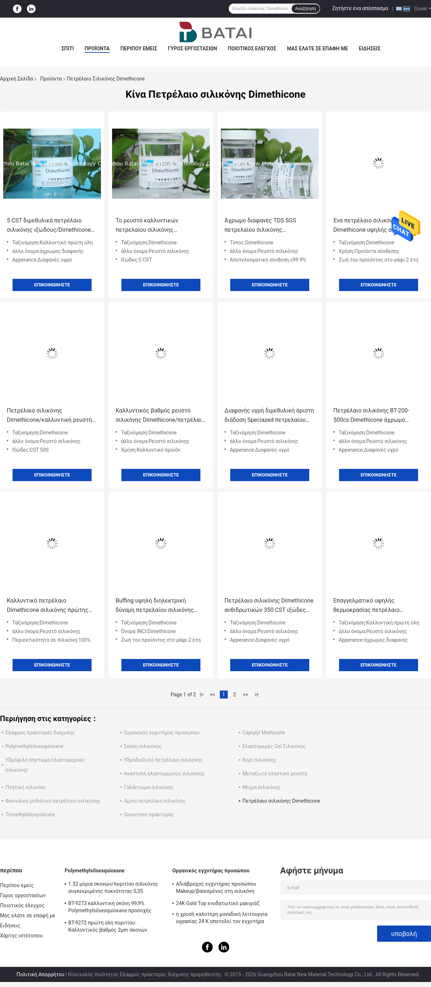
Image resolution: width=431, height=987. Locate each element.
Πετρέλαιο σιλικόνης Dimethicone (281, 801)
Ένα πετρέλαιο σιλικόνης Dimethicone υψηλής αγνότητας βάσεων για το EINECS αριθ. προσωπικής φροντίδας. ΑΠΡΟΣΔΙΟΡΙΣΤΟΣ (374, 226)
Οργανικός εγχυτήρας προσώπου (161, 732)
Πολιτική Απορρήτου (40, 974)
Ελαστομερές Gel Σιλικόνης (273, 746)
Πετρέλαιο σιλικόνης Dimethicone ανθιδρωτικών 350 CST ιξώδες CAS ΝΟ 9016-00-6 (269, 606)
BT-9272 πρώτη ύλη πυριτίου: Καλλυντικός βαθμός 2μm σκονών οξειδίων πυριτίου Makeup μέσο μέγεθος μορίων (116, 927)
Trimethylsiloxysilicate (30, 814)
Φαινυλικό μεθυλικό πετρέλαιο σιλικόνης (52, 801)
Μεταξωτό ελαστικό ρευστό (274, 773)
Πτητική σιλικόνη (25, 787)
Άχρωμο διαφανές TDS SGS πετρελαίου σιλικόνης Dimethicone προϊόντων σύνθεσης (268, 226)
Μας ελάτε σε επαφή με (317, 48)
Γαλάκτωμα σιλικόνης (149, 787)
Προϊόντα (97, 48)
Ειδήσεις (369, 48)
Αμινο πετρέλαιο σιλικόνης (155, 801)
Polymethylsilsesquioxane (34, 746)
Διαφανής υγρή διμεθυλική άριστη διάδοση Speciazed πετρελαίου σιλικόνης (269, 416)
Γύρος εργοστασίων (192, 48)
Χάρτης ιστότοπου (21, 935)
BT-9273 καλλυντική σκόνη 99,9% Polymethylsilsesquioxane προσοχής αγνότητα (110, 907)
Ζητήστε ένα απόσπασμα (360, 8)
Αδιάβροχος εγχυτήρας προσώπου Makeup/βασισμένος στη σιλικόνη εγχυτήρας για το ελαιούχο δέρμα (216, 888)
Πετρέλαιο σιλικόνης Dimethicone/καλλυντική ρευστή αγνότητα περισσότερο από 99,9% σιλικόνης (50, 416)
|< (202, 694)
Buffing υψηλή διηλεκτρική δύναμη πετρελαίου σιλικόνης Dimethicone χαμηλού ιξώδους (155, 606)
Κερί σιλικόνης (259, 760)
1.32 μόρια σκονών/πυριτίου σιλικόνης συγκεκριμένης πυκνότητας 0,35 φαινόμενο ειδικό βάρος (113, 888)
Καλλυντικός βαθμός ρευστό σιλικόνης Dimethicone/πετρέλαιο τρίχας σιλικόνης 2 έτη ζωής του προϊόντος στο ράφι (160, 416)
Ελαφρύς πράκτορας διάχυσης (40, 732)
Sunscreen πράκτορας (149, 814)
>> (245, 694)
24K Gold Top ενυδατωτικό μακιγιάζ (218, 903)
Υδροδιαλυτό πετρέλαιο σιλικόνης (163, 760)
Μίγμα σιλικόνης (261, 787)
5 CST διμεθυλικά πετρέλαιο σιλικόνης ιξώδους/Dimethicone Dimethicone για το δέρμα (49, 226)
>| (257, 694)
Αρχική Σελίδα (16, 79)
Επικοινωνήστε (52, 284)
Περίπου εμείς (138, 48)
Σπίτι (67, 48)
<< (212, 694)
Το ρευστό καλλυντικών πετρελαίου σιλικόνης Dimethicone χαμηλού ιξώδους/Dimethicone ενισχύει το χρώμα (160, 226)
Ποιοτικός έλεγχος (252, 48)
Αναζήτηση (305, 8)
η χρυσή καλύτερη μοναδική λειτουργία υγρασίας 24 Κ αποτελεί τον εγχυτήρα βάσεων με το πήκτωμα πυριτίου (222, 918)
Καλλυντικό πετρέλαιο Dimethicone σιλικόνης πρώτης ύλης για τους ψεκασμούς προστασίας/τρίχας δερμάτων (47, 606)
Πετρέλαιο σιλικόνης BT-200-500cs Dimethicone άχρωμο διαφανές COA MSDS (371, 416)
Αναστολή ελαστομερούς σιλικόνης (164, 773)
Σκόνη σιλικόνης (143, 746)
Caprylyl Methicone (263, 732)
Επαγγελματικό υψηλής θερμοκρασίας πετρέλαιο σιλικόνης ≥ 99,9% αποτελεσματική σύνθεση (366, 606)
